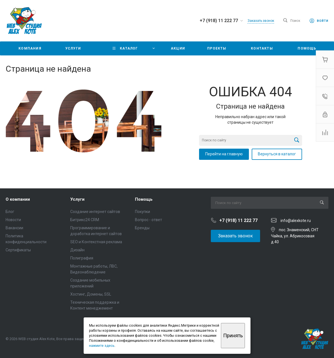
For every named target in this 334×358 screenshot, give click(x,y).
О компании (18, 199)
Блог (10, 211)
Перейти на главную (224, 154)
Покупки (142, 211)
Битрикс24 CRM (84, 219)
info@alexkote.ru (296, 220)
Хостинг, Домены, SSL (90, 294)
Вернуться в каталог (277, 154)
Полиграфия (81, 258)
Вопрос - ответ (148, 219)
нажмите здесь (102, 345)
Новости (13, 219)
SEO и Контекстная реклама (96, 242)
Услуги (77, 199)
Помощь (144, 199)
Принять (233, 335)
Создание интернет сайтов (95, 211)
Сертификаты (18, 250)
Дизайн (77, 250)
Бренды (142, 228)
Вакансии (14, 228)
